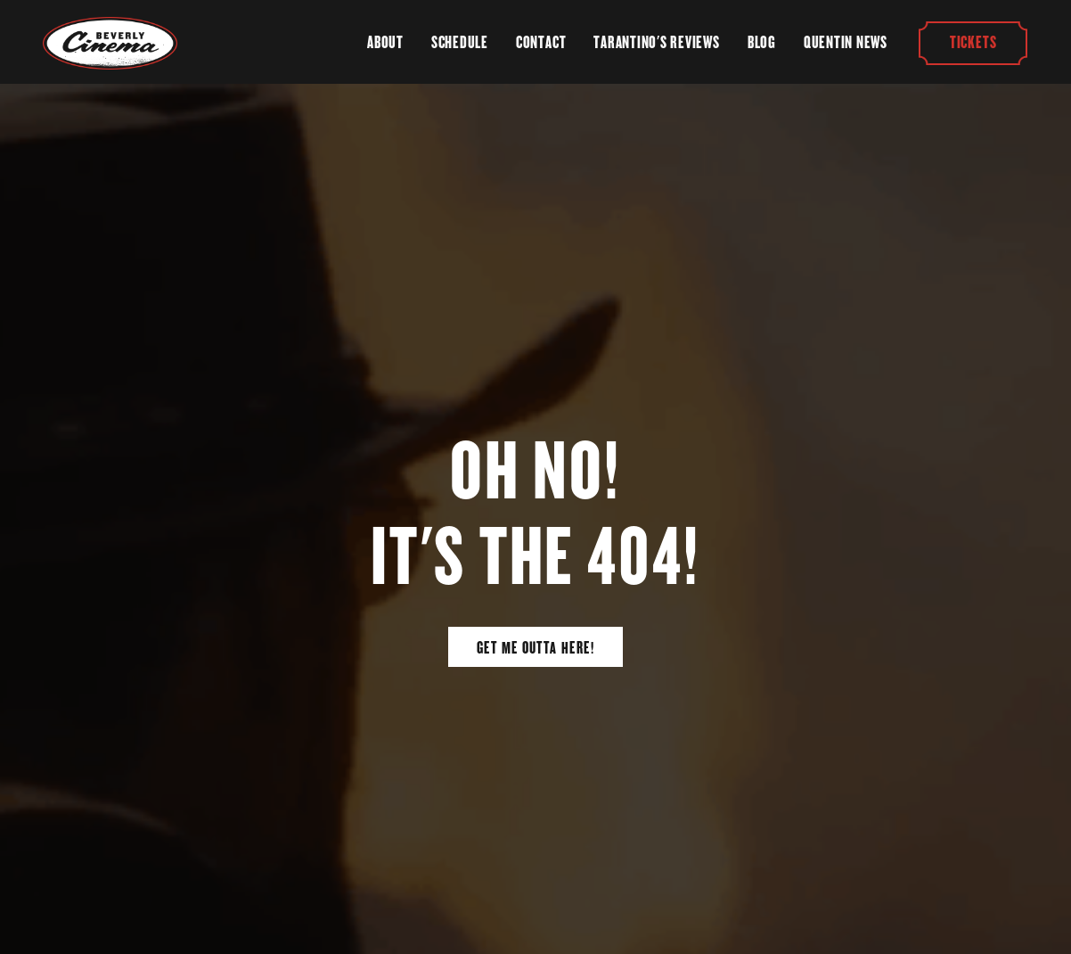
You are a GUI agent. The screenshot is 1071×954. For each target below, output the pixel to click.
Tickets (973, 42)
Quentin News (845, 42)
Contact (541, 42)
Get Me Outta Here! (535, 647)
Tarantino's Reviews (656, 42)
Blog (762, 42)
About (385, 42)
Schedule (459, 42)
